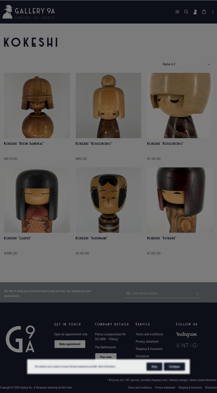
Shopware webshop (47, 387)
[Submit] (197, 293)
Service (143, 324)
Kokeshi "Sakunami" (92, 238)
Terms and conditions (149, 334)
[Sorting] (186, 64)
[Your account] (195, 12)
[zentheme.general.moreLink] (213, 12)
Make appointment (69, 344)
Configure (174, 375)
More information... (107, 375)
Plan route (106, 357)
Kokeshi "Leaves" (17, 238)
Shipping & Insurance (149, 349)
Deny (154, 375)
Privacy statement (147, 341)
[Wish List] (204, 12)
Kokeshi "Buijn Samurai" (24, 143)
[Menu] (177, 12)
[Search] (186, 12)
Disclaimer (142, 356)
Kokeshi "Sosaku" (162, 238)
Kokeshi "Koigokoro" (94, 143)
